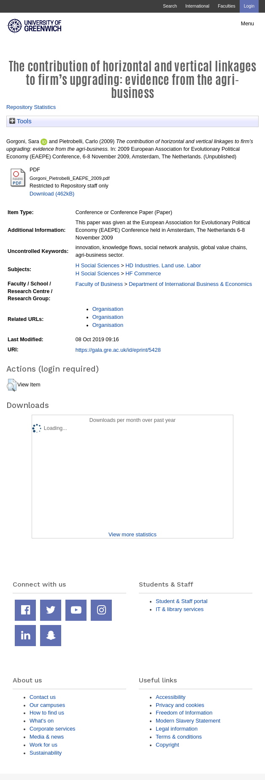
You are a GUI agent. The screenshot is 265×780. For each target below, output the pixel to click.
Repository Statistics (31, 107)
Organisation (107, 309)
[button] (11, 385)
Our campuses (47, 705)
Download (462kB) (52, 193)
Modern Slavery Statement (188, 720)
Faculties (226, 6)
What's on (42, 720)
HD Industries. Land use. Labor (163, 265)
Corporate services (53, 729)
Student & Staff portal (182, 601)
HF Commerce (143, 273)
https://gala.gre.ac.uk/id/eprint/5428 (118, 350)
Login (249, 6)
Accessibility (170, 697)
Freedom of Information (184, 712)
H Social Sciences (97, 265)
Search (170, 6)
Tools (20, 121)
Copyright (167, 745)
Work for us (43, 745)
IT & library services (179, 609)
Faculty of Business (99, 284)
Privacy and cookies (180, 705)
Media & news (47, 737)
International (197, 6)
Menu (247, 24)
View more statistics (132, 534)
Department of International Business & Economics (190, 284)
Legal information (176, 729)
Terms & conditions (179, 737)
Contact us (43, 697)
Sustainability (46, 753)
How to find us (47, 712)
